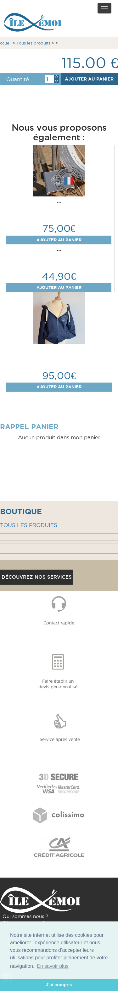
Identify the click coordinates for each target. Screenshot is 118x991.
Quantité (17, 79)
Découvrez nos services (37, 577)
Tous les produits (33, 43)
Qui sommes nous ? (25, 916)
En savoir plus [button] (53, 966)
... (59, 200)
